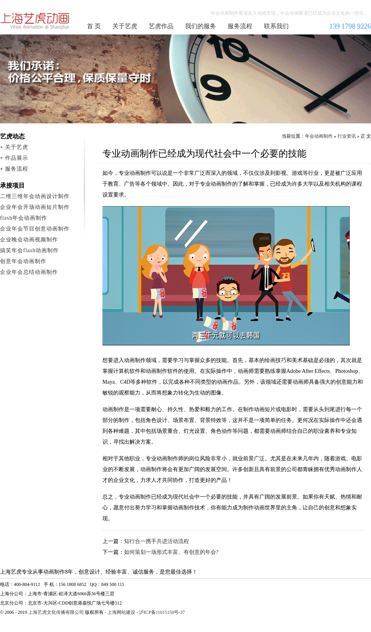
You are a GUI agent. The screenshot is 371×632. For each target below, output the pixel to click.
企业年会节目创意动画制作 (35, 229)
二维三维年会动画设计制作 (35, 196)
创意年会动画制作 (23, 261)
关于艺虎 (124, 26)
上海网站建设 (121, 612)
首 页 (94, 26)
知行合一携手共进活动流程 (156, 541)
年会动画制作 (35, 21)
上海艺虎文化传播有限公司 (56, 612)
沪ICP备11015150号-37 (162, 612)
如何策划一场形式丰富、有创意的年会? (171, 552)
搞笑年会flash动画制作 (29, 250)
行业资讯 (346, 136)
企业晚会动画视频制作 (29, 240)
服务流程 (240, 26)
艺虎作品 (161, 26)
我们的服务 (200, 26)
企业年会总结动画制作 (29, 272)
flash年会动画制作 (23, 218)
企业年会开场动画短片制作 (35, 207)
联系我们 (276, 26)
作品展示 (16, 158)
